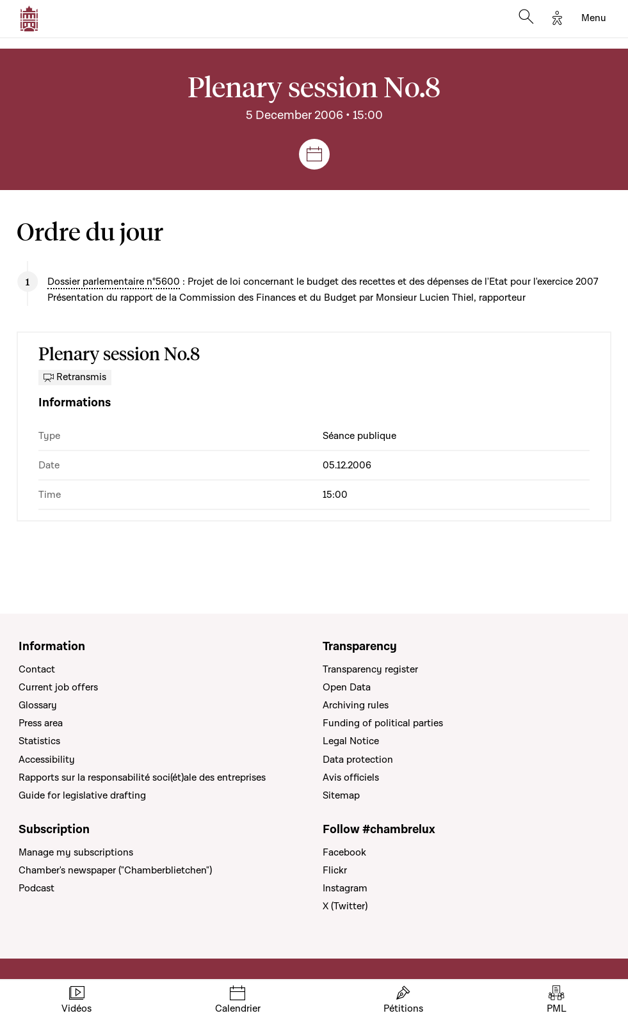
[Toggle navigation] (594, 18)
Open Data (347, 687)
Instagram (345, 888)
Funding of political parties (383, 723)
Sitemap (341, 795)
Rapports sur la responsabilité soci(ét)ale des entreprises (142, 777)
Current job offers (58, 687)
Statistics (39, 741)
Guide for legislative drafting (82, 795)
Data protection (358, 759)
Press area (41, 723)
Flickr (335, 870)
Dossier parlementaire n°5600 (113, 281)
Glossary (38, 705)
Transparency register (370, 669)
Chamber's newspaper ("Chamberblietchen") (115, 870)
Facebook (344, 852)
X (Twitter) (345, 906)
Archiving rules (356, 705)
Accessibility (47, 759)
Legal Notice (351, 741)
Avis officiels (351, 777)
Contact (37, 669)
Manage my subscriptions (76, 852)
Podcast (36, 888)
